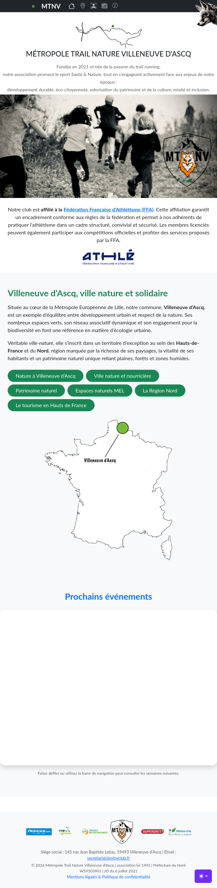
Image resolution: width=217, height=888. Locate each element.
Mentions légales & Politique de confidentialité (108, 876)
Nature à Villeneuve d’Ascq (45, 376)
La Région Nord (160, 390)
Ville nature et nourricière (122, 376)
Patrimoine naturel (36, 390)
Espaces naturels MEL (99, 390)
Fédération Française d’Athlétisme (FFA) (108, 209)
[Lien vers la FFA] (108, 256)
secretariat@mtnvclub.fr (108, 858)
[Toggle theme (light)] (203, 876)
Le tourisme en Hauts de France (51, 405)
